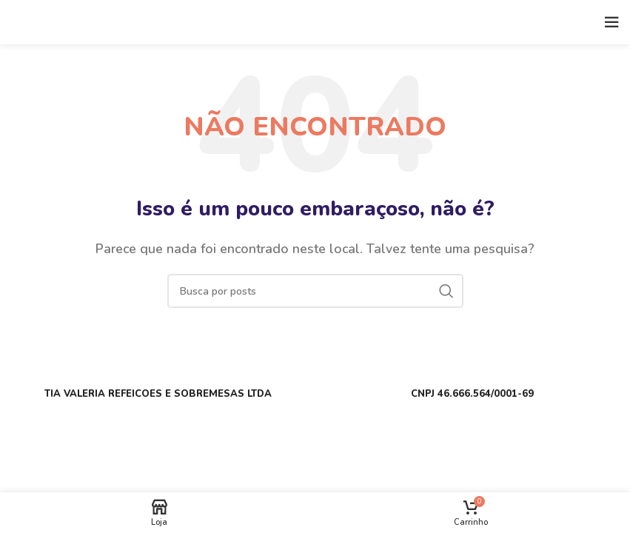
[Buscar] (315, 291)
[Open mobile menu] (611, 22)
